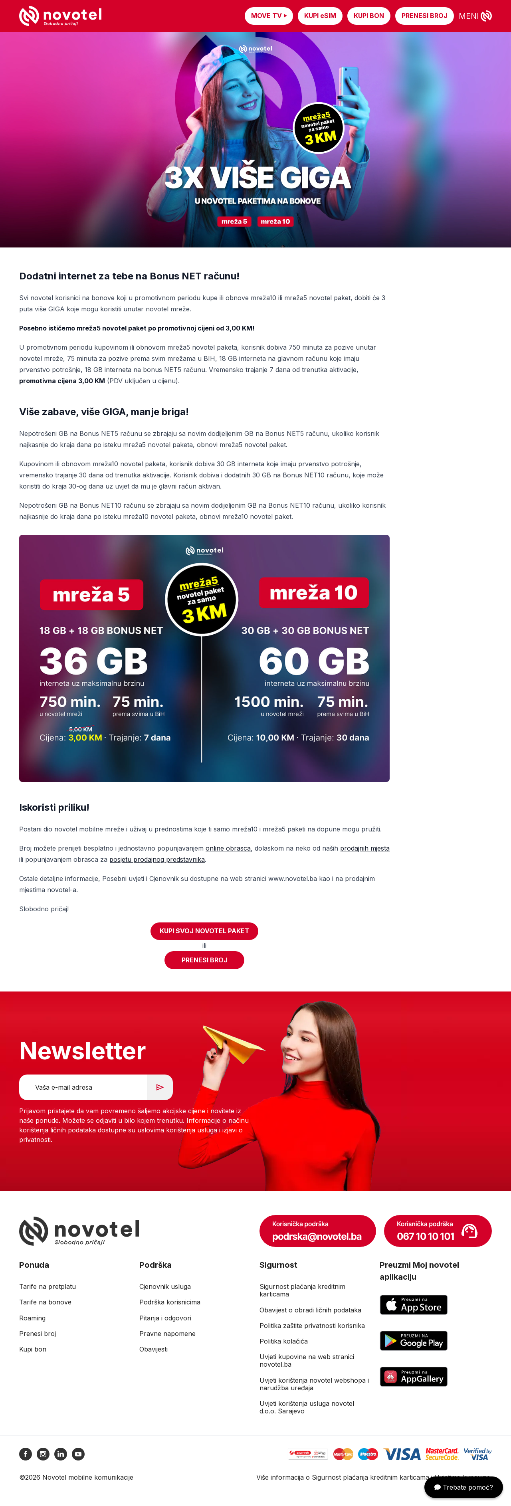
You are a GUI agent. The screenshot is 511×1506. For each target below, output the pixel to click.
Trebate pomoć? (463, 1487)
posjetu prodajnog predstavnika (157, 859)
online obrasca (228, 848)
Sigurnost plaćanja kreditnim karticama (370, 1477)
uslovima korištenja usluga (177, 1130)
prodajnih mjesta (365, 848)
